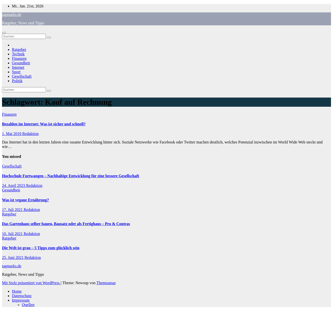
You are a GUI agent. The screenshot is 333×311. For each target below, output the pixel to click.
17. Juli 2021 (13, 209)
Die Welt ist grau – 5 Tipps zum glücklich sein (40, 248)
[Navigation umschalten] (4, 33)
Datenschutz (22, 296)
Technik (18, 54)
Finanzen (19, 58)
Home (17, 291)
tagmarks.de (11, 14)
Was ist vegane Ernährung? (25, 200)
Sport (16, 72)
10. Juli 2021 (13, 234)
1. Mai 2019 (12, 134)
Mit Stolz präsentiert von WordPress (31, 283)
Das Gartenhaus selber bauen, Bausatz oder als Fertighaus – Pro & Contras (66, 224)
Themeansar (106, 283)
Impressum (21, 300)
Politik (17, 81)
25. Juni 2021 (13, 257)
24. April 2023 (14, 185)
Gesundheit (21, 63)
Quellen (28, 305)
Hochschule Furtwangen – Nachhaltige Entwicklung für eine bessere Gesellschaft (70, 176)
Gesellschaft (22, 76)
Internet (18, 67)
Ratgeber (19, 49)
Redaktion (30, 134)
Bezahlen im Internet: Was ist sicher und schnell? (44, 124)
